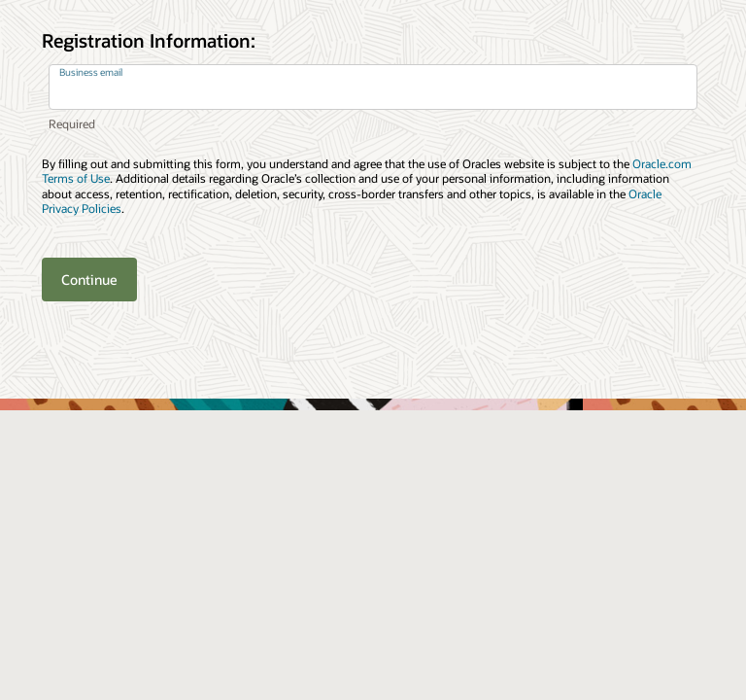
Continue (89, 279)
